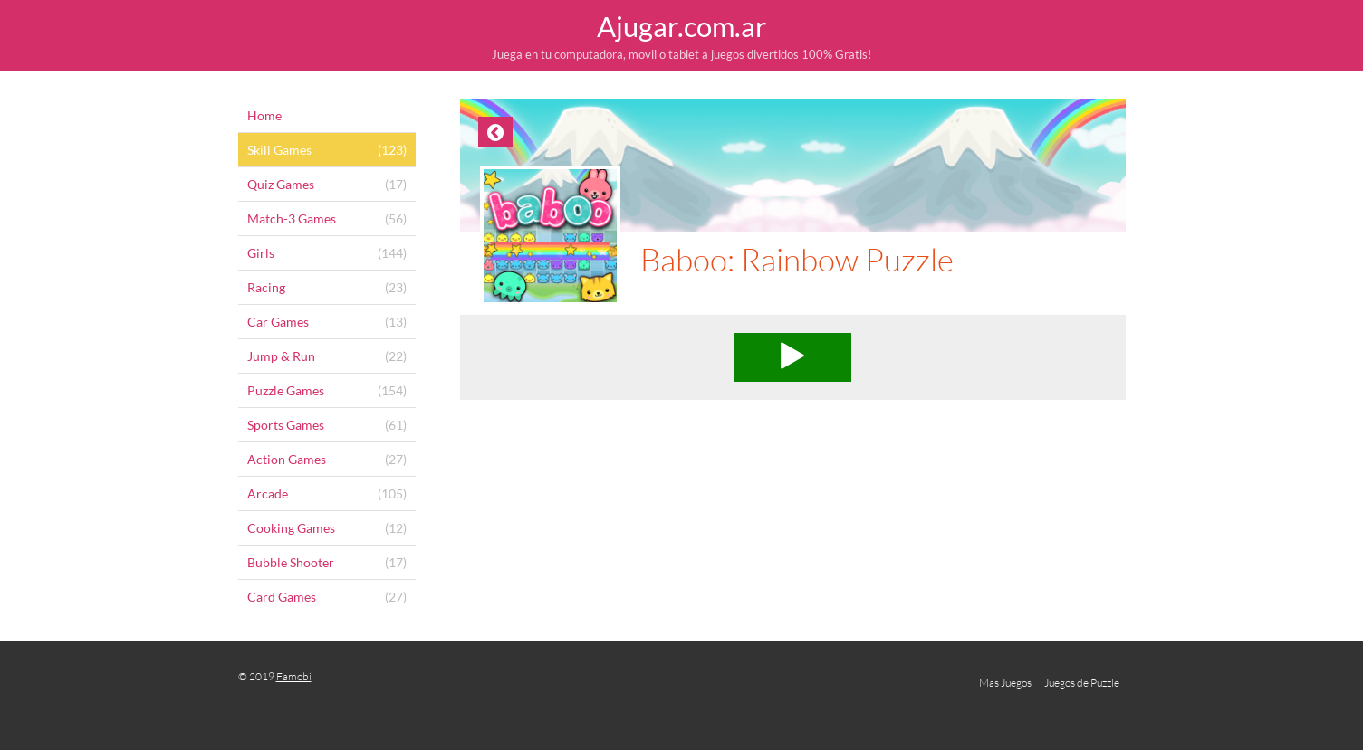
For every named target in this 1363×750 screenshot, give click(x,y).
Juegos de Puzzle (1081, 682)
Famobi (294, 676)
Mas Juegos (1005, 682)
